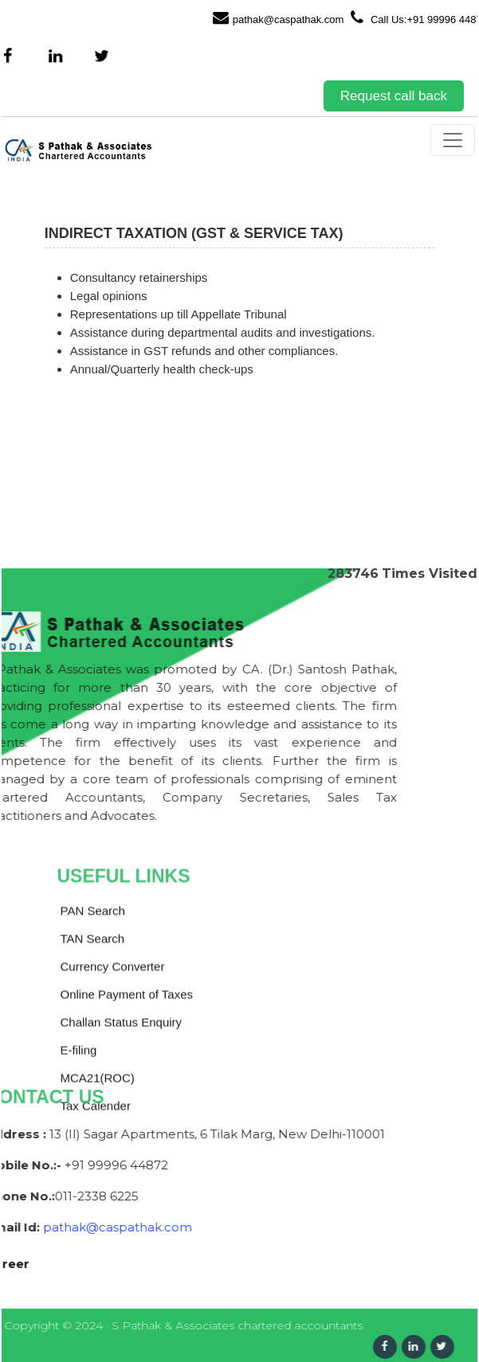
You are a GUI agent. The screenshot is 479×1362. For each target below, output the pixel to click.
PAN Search (93, 1021)
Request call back (393, 95)
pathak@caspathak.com (278, 17)
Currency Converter (113, 1076)
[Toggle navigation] (452, 140)
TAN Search (93, 1049)
